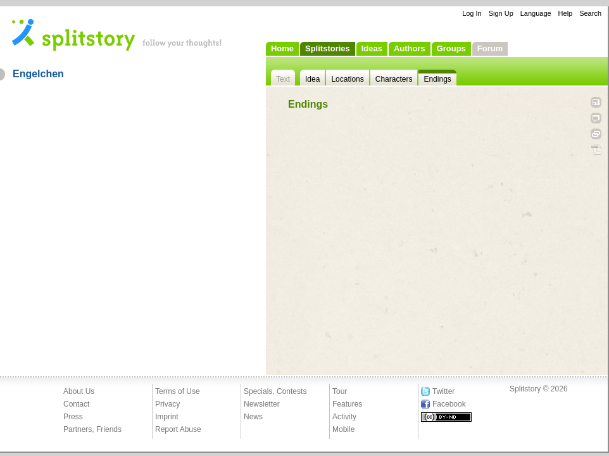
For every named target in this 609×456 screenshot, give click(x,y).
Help (565, 13)
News (253, 416)
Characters (394, 79)
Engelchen (38, 73)
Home (282, 48)
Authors (409, 48)
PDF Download (596, 149)
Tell (596, 118)
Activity (344, 416)
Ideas (371, 48)
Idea (312, 79)
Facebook (449, 404)
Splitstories (327, 48)
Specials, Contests (275, 391)
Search (590, 13)
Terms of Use (177, 391)
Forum (490, 48)
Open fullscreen (596, 102)
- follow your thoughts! (117, 34)
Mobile (343, 429)
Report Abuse (178, 429)
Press (73, 416)
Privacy (167, 404)
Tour (339, 391)
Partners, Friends (92, 429)
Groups (451, 48)
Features (347, 404)
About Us (78, 391)
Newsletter (262, 404)
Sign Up (501, 13)
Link (596, 134)
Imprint (167, 416)
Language (535, 13)
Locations (347, 79)
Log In (472, 13)
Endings (437, 79)
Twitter (443, 391)
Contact (76, 404)
